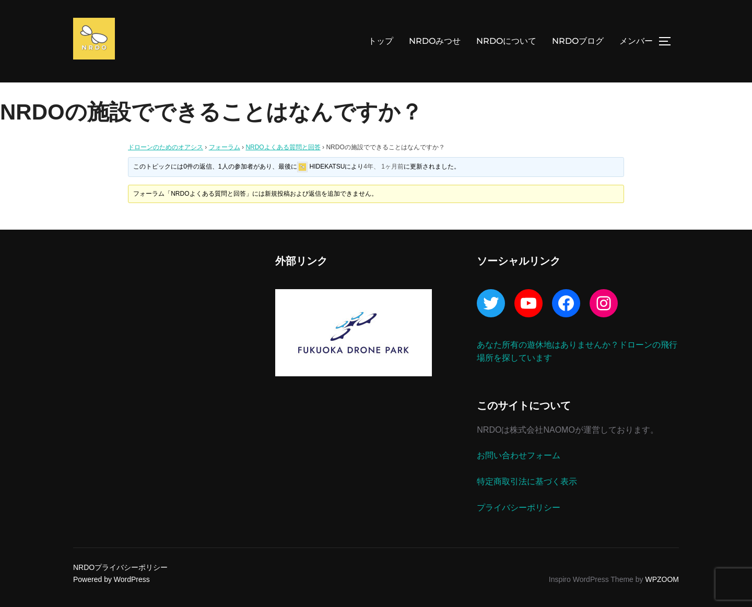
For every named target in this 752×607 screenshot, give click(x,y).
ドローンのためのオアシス (165, 147)
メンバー (636, 41)
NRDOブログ (578, 41)
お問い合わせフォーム (518, 455)
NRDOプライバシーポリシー (120, 567)
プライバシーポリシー (518, 507)
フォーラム (224, 147)
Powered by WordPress (111, 579)
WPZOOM (662, 579)
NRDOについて (506, 41)
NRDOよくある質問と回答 (282, 147)
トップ (380, 41)
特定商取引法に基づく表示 (527, 481)
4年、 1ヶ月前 (383, 166)
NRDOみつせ (435, 41)
